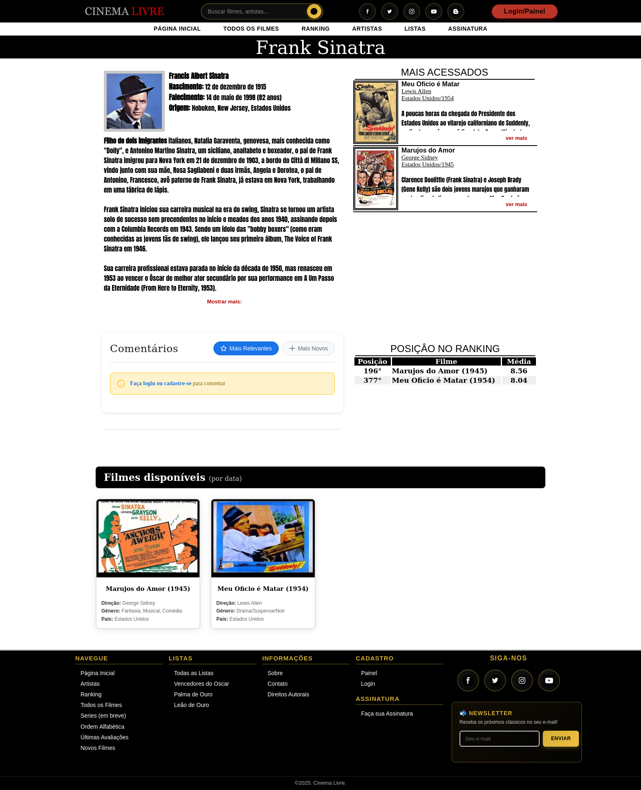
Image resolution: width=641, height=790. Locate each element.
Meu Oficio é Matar (430, 380)
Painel (369, 673)
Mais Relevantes (246, 348)
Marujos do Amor (427, 371)
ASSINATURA (467, 28)
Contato (278, 683)
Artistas (90, 683)
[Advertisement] (446, 277)
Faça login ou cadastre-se (160, 383)
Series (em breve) (103, 715)
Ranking (91, 694)
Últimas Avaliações (104, 737)
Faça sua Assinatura (387, 713)
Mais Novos (308, 348)
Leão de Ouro (191, 705)
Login (368, 683)
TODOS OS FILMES (251, 28)
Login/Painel (524, 11)
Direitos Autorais (288, 694)
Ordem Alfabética (102, 726)
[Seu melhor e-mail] (499, 739)
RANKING (316, 28)
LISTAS (415, 28)
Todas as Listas (194, 673)
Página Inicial (97, 673)
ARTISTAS (367, 28)
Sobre (275, 673)
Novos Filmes (98, 748)
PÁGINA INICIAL (177, 28)
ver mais (516, 138)
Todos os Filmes (101, 705)
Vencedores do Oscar (201, 683)
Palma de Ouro (193, 694)
